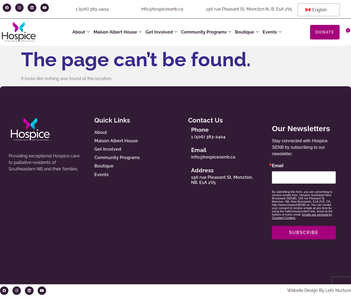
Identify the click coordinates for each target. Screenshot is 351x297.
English (316, 9)
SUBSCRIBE (303, 232)
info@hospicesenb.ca (162, 9)
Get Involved (161, 32)
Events (272, 32)
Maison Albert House (118, 32)
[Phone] (182, 131)
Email (200, 150)
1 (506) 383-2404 (92, 9)
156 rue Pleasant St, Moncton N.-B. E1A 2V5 (249, 9)
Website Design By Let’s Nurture (319, 290)
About (81, 32)
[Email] (182, 152)
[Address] (182, 175)
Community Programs (206, 32)
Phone (201, 129)
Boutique (247, 32)
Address (203, 170)
